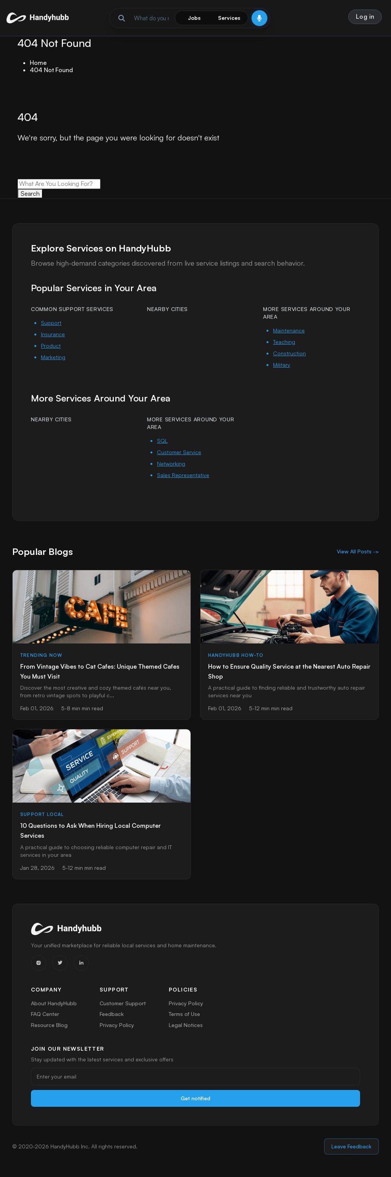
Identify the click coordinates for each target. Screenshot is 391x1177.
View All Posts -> (358, 551)
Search (30, 193)
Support (51, 322)
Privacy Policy (116, 1027)
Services (229, 18)
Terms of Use (184, 1015)
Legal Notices (186, 1027)
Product (51, 345)
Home (38, 62)
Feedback (112, 1015)
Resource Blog (49, 1027)
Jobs (194, 18)
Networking (171, 463)
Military (281, 364)
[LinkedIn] (81, 963)
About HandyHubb (54, 1003)
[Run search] (122, 18)
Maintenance (289, 330)
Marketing (53, 357)
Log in (365, 16)
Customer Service (179, 452)
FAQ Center (45, 1015)
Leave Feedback (351, 1153)
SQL (162, 440)
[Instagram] (38, 963)
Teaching (284, 342)
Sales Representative (183, 475)
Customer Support (123, 1003)
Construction (289, 353)
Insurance (53, 334)
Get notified (195, 1104)
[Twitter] (60, 963)
